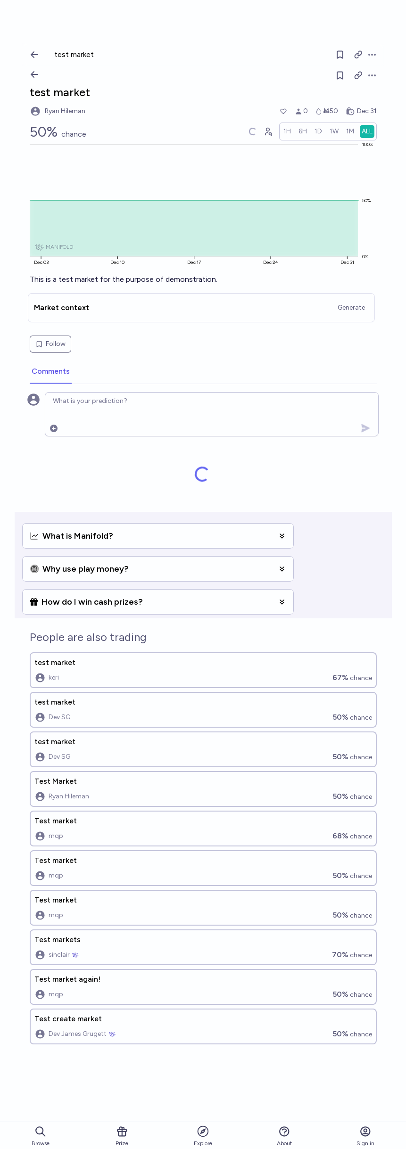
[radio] (287, 131)
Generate (351, 308)
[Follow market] (340, 75)
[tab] (51, 372)
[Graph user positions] (267, 131)
